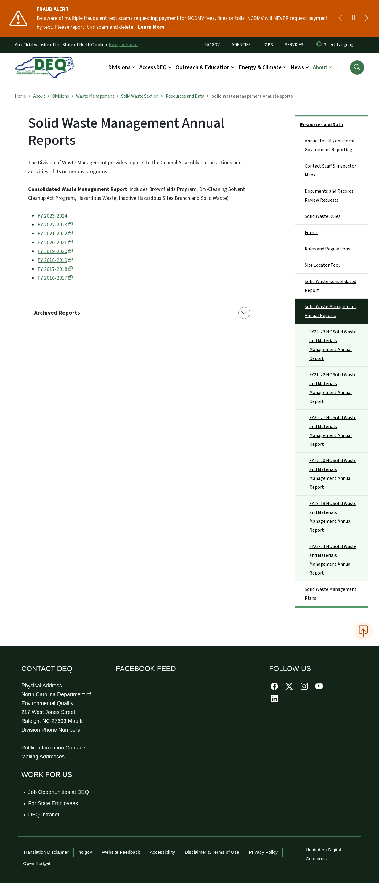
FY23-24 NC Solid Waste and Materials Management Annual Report (332, 559)
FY (55, 225)
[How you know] (125, 44)
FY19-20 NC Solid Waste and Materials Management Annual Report (332, 473)
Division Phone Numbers (50, 730)
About (39, 96)
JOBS (268, 44)
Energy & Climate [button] (260, 67)
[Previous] (340, 18)
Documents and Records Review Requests (329, 195)
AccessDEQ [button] (153, 67)
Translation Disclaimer (46, 852)
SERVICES (294, 44)
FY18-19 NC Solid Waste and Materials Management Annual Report (332, 516)
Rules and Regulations (327, 249)
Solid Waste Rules (323, 216)
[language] (341, 44)
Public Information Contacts (53, 748)
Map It (75, 721)
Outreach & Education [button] (203, 67)
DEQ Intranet (44, 815)
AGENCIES (241, 44)
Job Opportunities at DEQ (59, 792)
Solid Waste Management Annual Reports (330, 311)
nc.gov (85, 852)
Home (20, 96)
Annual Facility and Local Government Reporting (329, 145)
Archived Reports (57, 313)
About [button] (320, 67)
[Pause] (353, 18)
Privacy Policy (263, 852)
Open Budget (36, 863)
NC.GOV (212, 44)
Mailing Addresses (43, 757)
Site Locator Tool (322, 265)
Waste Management (95, 96)
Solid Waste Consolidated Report (330, 286)
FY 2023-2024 (52, 216)
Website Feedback (121, 852)
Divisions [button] (119, 67)
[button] (357, 67)
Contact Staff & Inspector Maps (330, 170)
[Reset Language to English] (319, 44)
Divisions (60, 96)
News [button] (297, 67)
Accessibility (162, 852)
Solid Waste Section (140, 96)
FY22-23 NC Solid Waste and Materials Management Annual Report (332, 345)
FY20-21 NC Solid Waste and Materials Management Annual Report (332, 431)
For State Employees (53, 803)
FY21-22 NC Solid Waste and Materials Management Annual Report (332, 388)
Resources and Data (185, 96)
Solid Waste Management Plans (330, 593)
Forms (311, 232)
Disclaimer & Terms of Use (212, 852)
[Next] (366, 18)
